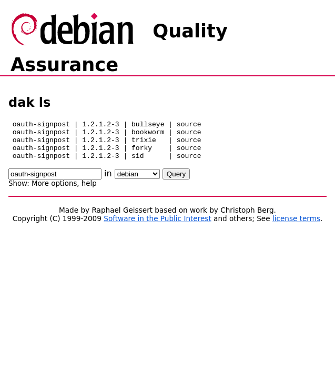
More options (54, 191)
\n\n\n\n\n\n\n (137, 182)
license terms (296, 226)
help (89, 191)
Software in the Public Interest (157, 226)
